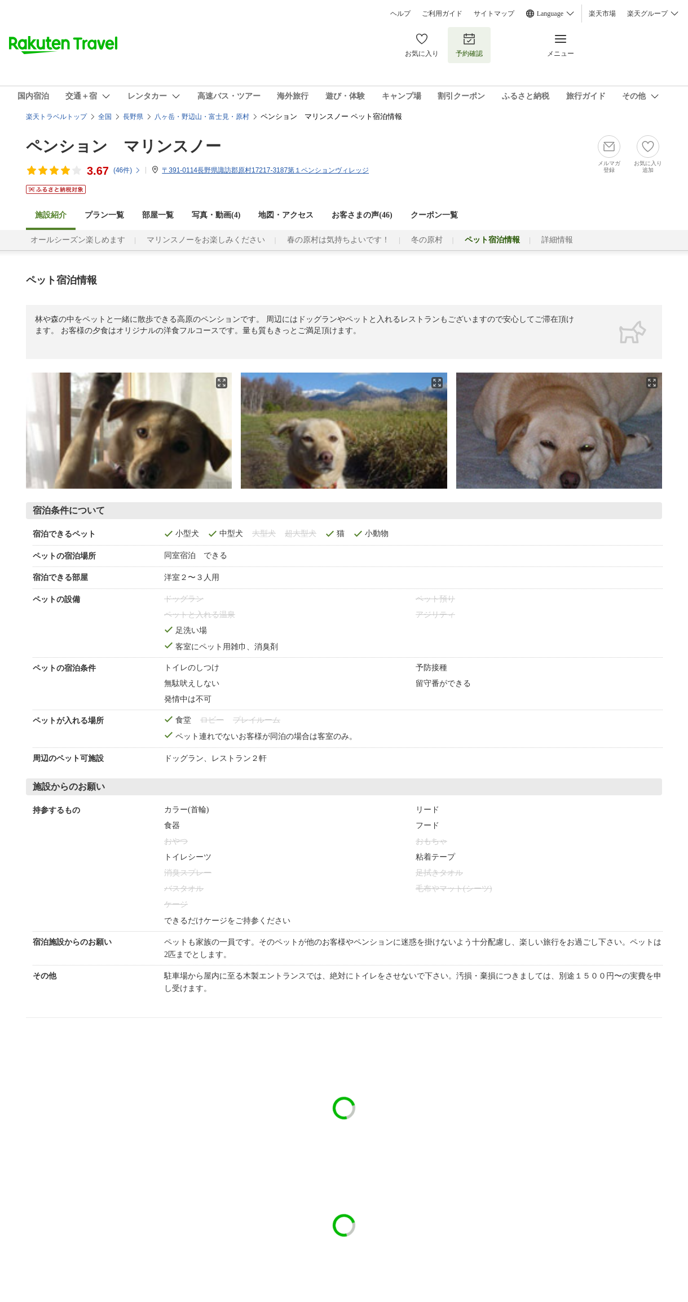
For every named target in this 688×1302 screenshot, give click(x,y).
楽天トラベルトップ (56, 117)
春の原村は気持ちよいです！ (338, 240)
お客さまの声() (362, 215)
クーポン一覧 (434, 215)
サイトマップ (494, 13)
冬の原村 (427, 240)
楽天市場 (602, 13)
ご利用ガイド (442, 13)
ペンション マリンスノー (123, 146)
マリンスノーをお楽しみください (206, 240)
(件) (127, 170)
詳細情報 (557, 240)
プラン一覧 (104, 215)
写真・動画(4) (216, 215)
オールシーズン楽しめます (77, 240)
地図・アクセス (286, 215)
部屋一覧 (158, 215)
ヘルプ (400, 13)
